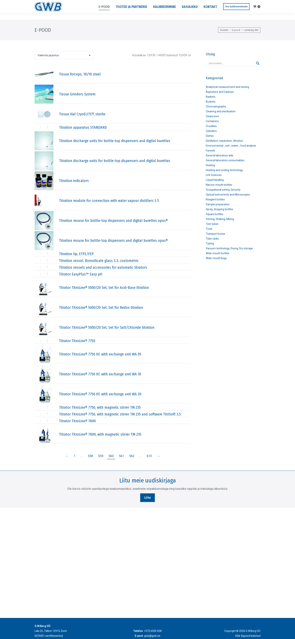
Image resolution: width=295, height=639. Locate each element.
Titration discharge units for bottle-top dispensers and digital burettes (114, 140)
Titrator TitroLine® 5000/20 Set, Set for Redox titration (101, 307)
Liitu (147, 497)
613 (149, 456)
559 (100, 456)
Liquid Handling (215, 179)
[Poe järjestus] (64, 55)
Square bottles (214, 214)
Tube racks (212, 238)
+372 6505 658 (44, 3)
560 (111, 456)
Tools (209, 228)
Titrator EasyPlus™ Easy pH (80, 274)
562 (131, 456)
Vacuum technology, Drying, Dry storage (229, 248)
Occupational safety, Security (223, 189)
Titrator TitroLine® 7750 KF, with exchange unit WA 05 (100, 354)
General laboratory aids (219, 155)
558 (90, 456)
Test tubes (212, 223)
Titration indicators (74, 180)
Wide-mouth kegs (216, 258)
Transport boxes (215, 233)
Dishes (210, 135)
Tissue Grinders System (77, 94)
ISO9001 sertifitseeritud (49, 635)
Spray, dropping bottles (219, 209)
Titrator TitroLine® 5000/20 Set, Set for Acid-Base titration (104, 287)
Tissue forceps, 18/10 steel (80, 74)
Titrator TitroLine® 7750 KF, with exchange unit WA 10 (100, 374)
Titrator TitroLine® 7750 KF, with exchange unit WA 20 (100, 394)
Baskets (210, 96)
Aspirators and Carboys (220, 91)
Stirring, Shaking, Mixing (220, 219)
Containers (212, 121)
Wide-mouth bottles (217, 253)
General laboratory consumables (225, 160)
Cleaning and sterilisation (221, 111)
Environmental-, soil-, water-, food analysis (231, 145)
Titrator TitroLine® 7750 (77, 341)
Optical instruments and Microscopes (228, 194)
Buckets (210, 101)
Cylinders (211, 130)
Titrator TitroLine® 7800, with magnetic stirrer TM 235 (100, 434)
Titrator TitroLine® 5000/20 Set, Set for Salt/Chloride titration (106, 327)
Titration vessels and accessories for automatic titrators (103, 267)
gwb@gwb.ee (66, 3)
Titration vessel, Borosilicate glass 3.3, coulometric (99, 260)
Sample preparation (218, 204)
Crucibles (211, 126)
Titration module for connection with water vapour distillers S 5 (109, 200)
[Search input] (231, 63)
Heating (210, 165)
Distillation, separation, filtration (224, 140)
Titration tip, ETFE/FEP (76, 254)
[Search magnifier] (257, 63)
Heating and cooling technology (224, 170)
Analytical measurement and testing (227, 86)
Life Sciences (214, 174)
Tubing (210, 243)
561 (121, 456)
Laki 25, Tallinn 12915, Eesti (233, 3)
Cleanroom (212, 116)
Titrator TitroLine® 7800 (77, 421)
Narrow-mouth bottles (219, 184)
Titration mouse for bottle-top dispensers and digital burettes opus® (113, 220)
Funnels (210, 150)
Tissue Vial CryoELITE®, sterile (82, 114)
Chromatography (216, 106)
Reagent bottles (215, 199)
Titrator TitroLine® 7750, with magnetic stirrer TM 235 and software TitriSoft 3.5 (120, 414)
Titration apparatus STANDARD (83, 127)
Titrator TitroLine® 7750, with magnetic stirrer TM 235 (100, 407)
